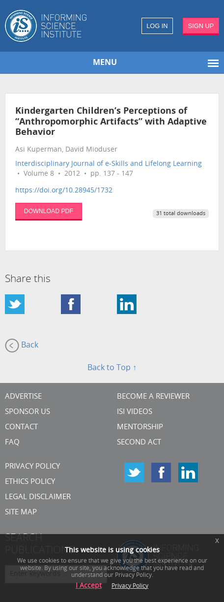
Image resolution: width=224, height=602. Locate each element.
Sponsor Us (27, 412)
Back (21, 345)
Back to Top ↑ (112, 368)
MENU (105, 63)
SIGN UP (201, 26)
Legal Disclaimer (38, 497)
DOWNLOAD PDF (48, 211)
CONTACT (21, 427)
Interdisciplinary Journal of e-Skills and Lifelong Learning (108, 164)
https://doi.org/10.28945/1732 (63, 190)
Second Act (139, 442)
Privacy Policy (32, 467)
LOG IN (157, 26)
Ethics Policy (30, 482)
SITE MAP (21, 512)
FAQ (12, 442)
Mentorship (140, 427)
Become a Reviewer (153, 397)
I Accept (89, 586)
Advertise (23, 397)
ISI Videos (134, 412)
